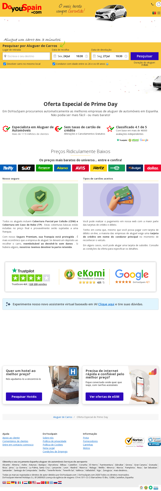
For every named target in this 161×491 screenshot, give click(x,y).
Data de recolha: (60, 49)
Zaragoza (107, 470)
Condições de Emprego (55, 451)
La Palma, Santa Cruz (39, 467)
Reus (139, 467)
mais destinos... (121, 470)
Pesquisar (144, 56)
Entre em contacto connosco (18, 444)
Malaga (93, 467)
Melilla (101, 467)
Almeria (15, 464)
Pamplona (130, 467)
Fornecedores (90, 441)
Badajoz (42, 464)
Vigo (99, 470)
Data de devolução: (101, 49)
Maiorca (83, 467)
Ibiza (4, 467)
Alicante (6, 464)
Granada (153, 464)
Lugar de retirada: (11, 49)
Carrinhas (88, 444)
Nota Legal (49, 448)
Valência (79, 470)
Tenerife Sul (68, 470)
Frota (86, 437)
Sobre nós (48, 437)
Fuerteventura (106, 464)
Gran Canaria (140, 464)
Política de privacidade (54, 441)
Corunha (83, 464)
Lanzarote (56, 467)
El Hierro (93, 464)
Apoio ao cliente (11, 437)
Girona (129, 464)
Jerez (11, 467)
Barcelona (53, 464)
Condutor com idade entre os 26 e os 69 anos (82, 63)
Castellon (72, 464)
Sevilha (42, 470)
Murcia (120, 467)
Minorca (110, 467)
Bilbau (63, 464)
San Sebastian (150, 467)
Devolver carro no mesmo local (23, 63)
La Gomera (21, 467)
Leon (66, 467)
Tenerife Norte (54, 470)
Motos (86, 448)
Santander (7, 470)
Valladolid (90, 470)
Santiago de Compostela (25, 470)
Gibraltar (119, 464)
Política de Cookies (53, 444)
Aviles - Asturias (29, 464)
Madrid (73, 467)
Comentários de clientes (15, 441)
